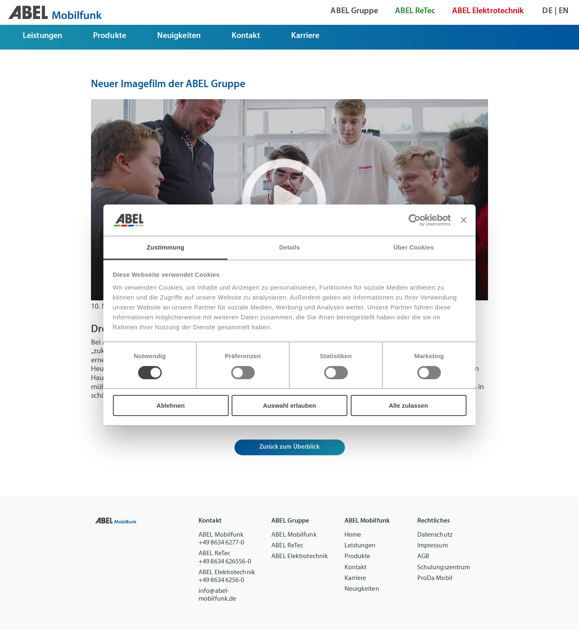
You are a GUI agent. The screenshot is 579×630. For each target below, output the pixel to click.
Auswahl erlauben (289, 405)
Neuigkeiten (362, 589)
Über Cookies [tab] (413, 247)
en (564, 11)
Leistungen (360, 545)
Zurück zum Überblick (289, 447)
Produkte (358, 556)
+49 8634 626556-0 (225, 562)
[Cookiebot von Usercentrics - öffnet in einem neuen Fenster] (414, 220)
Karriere (355, 578)
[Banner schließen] (464, 220)
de (547, 11)
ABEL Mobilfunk (293, 535)
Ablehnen (170, 405)
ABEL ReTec (287, 545)
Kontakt (356, 567)
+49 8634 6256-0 (221, 580)
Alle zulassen (408, 405)
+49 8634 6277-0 (221, 543)
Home (353, 535)
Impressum (432, 545)
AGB (423, 556)
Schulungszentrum (443, 567)
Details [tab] (289, 247)
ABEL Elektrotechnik (299, 556)
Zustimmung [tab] (165, 247)
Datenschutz (434, 535)
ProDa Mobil (434, 578)
